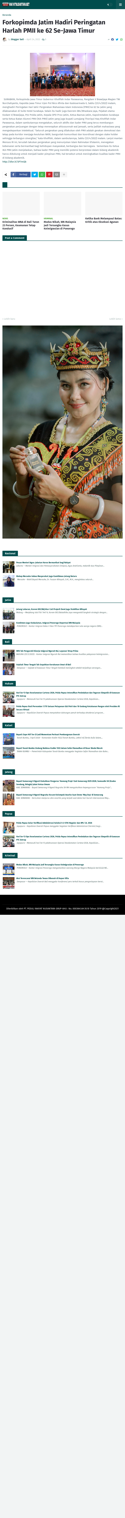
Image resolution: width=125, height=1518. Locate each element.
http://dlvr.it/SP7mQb (14, 161)
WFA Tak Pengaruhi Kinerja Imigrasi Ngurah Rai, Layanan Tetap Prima (47, 651)
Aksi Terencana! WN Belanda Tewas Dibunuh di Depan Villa (42, 878)
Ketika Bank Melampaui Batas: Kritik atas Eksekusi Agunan (103, 220)
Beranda (6, 15)
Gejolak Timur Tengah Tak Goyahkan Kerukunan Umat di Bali (43, 665)
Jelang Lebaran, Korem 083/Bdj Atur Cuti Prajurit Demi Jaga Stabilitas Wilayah (51, 609)
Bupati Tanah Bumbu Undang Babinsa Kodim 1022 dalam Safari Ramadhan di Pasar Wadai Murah (59, 748)
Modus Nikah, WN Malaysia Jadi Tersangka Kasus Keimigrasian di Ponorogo (60, 225)
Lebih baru (9, 319)
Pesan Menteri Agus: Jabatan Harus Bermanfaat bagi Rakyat (43, 562)
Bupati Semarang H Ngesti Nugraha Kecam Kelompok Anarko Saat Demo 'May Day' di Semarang (59, 795)
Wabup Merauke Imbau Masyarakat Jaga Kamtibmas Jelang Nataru (46, 576)
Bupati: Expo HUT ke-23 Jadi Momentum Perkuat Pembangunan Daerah (48, 734)
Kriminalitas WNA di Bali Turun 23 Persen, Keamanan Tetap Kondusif (20, 225)
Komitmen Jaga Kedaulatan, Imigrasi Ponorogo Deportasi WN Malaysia (48, 623)
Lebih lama (115, 319)
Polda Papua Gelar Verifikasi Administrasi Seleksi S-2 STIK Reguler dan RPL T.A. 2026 (54, 823)
